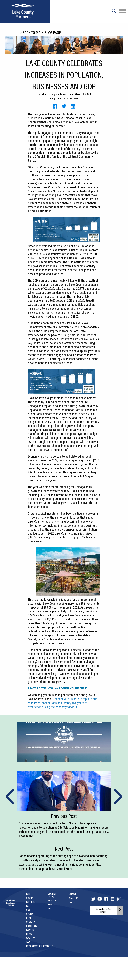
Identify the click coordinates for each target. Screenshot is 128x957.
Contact (72, 893)
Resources (52, 900)
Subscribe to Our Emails (104, 910)
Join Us (72, 902)
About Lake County (53, 895)
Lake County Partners (53, 94)
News (50, 904)
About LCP (73, 898)
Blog (50, 908)
